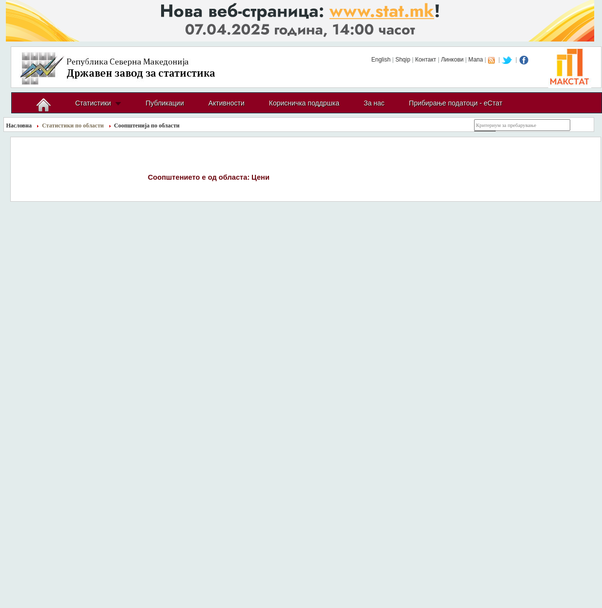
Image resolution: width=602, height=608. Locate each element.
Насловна (19, 125)
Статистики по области (73, 125)
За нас (374, 103)
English (380, 59)
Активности (226, 103)
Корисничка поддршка (304, 103)
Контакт (425, 59)
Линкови (452, 59)
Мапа (475, 59)
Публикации (164, 103)
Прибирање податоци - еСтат (455, 103)
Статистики (93, 103)
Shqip (403, 59)
